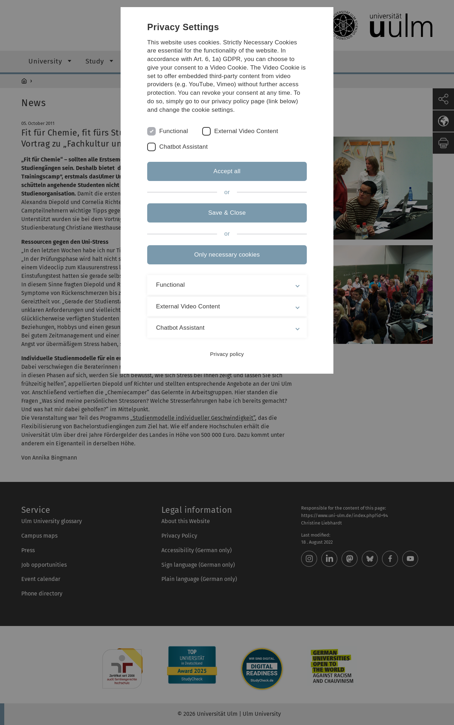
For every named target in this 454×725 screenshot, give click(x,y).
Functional (173, 131)
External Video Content (246, 131)
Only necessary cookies (227, 254)
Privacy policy (227, 354)
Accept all (227, 171)
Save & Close (227, 212)
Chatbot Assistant (183, 146)
